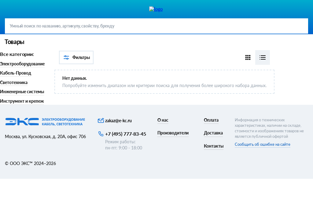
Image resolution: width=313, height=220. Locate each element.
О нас (162, 120)
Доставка (213, 132)
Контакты (213, 145)
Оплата (211, 120)
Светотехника (14, 82)
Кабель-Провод (15, 72)
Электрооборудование (22, 63)
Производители (173, 132)
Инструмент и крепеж (22, 101)
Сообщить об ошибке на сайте (262, 144)
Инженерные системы (22, 91)
